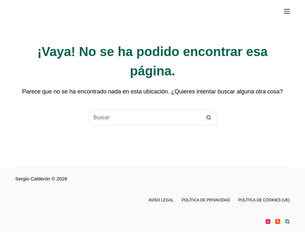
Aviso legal (161, 200)
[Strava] (277, 221)
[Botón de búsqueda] (209, 118)
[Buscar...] (144, 118)
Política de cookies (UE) (264, 200)
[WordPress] (287, 221)
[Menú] (287, 11)
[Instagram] (268, 221)
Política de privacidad (206, 200)
